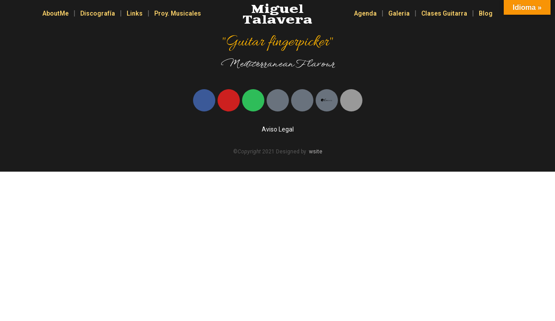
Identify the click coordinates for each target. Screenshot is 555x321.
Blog (486, 13)
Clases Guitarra (444, 13)
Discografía (97, 13)
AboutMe (55, 13)
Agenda (365, 13)
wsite (315, 151)
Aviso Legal (278, 129)
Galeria (399, 13)
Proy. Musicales (177, 13)
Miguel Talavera (277, 15)
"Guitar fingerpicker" (277, 42)
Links (135, 13)
